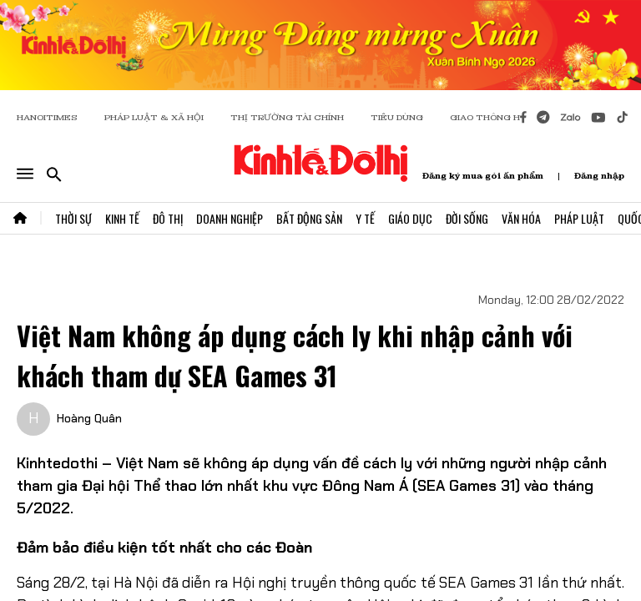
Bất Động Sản (309, 218)
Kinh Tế (122, 218)
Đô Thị (168, 218)
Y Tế (365, 218)
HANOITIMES (47, 117)
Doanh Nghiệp (229, 218)
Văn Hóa (521, 218)
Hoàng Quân (89, 418)
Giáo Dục (410, 218)
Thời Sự (73, 218)
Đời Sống (467, 218)
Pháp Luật (579, 218)
